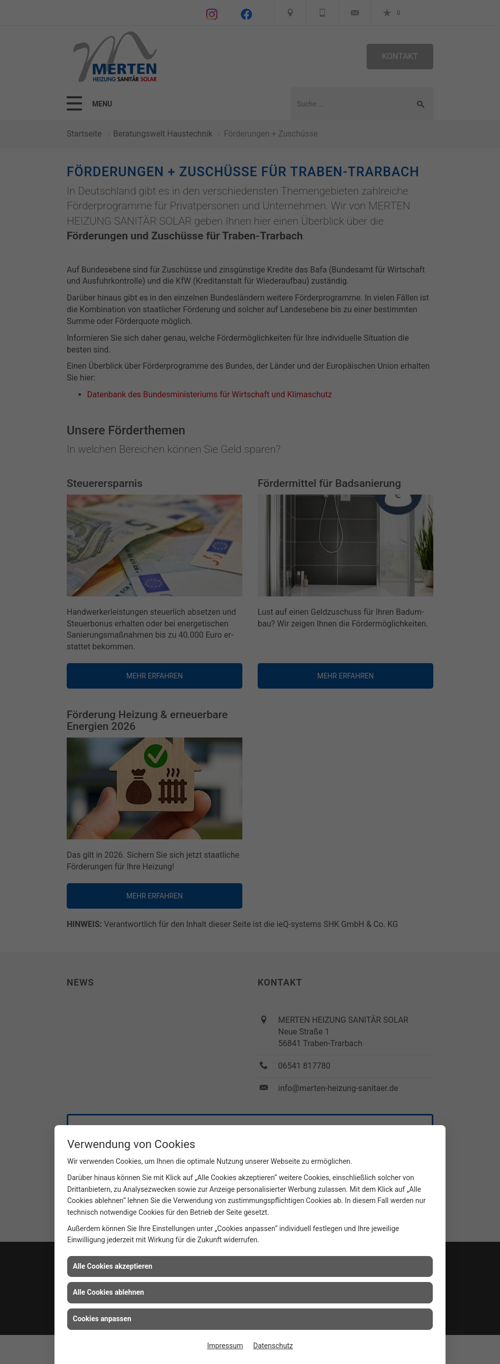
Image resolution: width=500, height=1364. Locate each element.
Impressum (225, 1346)
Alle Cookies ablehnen (108, 1292)
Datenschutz (273, 1346)
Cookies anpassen (102, 1319)
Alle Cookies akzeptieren (112, 1266)
